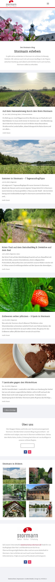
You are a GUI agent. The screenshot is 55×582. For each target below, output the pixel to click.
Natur (19, 114)
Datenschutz (12, 579)
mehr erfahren (27, 446)
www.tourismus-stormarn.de (30, 545)
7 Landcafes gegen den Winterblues (19, 382)
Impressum (20, 579)
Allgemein (13, 182)
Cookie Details (29, 579)
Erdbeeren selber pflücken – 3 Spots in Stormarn (26, 316)
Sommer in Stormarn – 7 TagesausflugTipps (23, 178)
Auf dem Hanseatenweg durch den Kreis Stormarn (27, 111)
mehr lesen (6, 133)
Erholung (14, 114)
